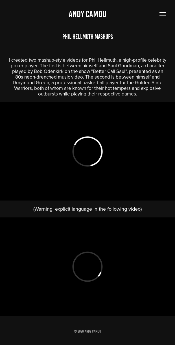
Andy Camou (87, 14)
